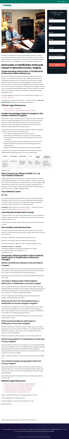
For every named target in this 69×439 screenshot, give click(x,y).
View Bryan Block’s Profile (24, 209)
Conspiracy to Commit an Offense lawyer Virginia (16, 384)
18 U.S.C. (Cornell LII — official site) (12, 108)
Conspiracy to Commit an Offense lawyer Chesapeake (18, 388)
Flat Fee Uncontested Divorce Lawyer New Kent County (18, 390)
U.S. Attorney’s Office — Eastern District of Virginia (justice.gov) (19, 110)
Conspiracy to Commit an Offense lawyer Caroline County (19, 386)
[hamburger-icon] (18, 6)
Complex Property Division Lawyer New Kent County (17, 392)
